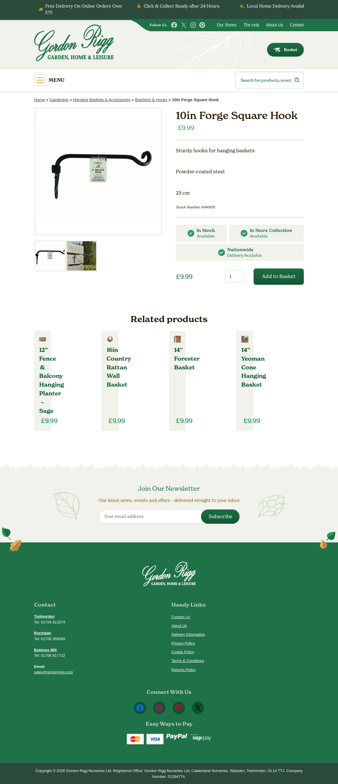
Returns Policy (183, 670)
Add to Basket (279, 276)
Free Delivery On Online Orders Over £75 (83, 9)
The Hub (251, 24)
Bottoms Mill (45, 650)
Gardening (58, 99)
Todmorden (44, 616)
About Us (274, 24)
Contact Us (180, 617)
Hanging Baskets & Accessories (102, 99)
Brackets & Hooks (151, 99)
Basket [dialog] (285, 49)
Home (39, 99)
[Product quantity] (235, 276)
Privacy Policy (183, 643)
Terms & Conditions (187, 661)
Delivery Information (188, 634)
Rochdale (42, 633)
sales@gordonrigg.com (53, 672)
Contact (297, 24)
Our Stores (226, 24)
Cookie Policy (182, 652)
